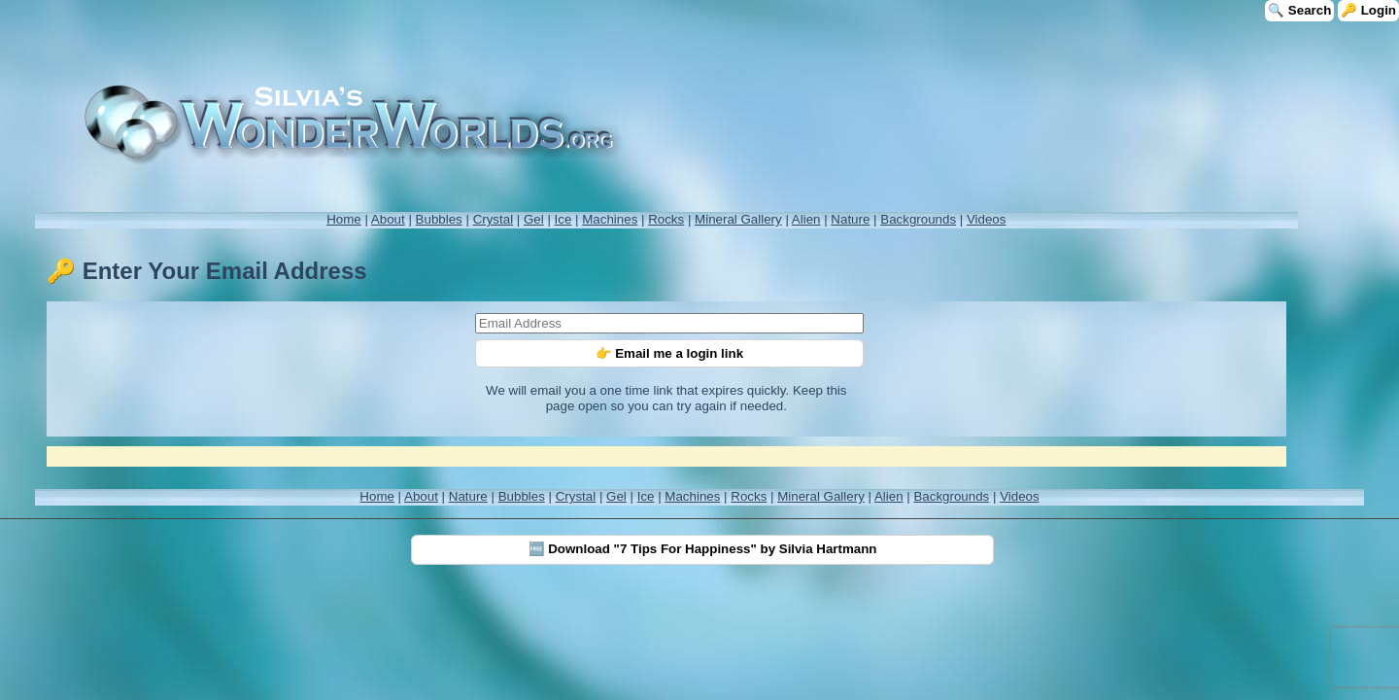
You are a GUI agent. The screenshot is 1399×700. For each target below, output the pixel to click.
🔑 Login (1368, 10)
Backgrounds (918, 219)
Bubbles (439, 219)
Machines (609, 219)
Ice (563, 219)
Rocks (666, 219)
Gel (534, 219)
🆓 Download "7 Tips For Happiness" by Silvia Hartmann (703, 549)
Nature (850, 219)
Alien (806, 219)
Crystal (493, 219)
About (388, 219)
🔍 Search (1299, 10)
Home (343, 219)
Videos (987, 219)
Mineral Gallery (738, 219)
